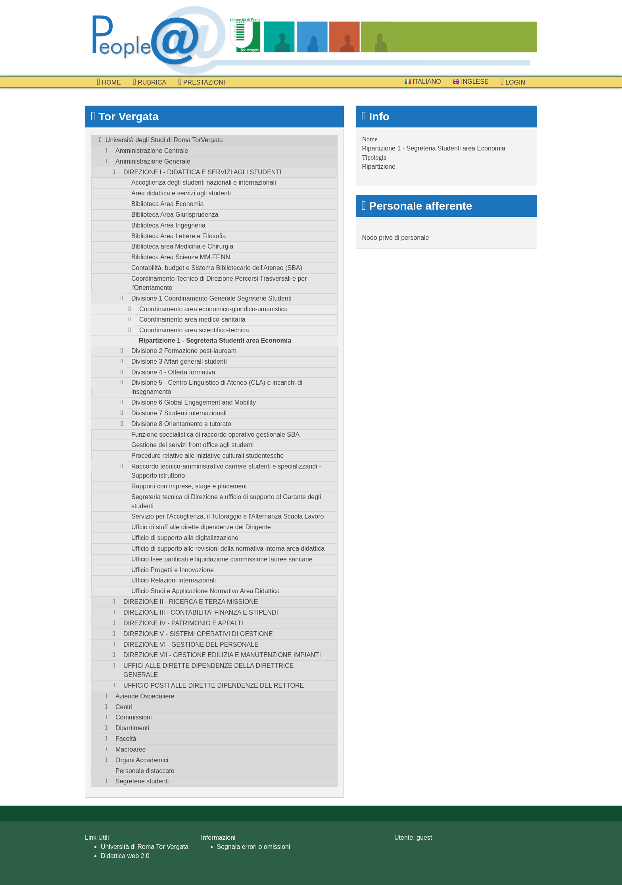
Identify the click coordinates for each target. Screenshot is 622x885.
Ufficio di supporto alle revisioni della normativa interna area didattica (227, 548)
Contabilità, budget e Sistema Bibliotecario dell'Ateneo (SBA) (216, 267)
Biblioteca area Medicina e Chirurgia (182, 246)
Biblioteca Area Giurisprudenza (175, 214)
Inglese (471, 81)
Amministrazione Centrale (151, 150)
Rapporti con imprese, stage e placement (189, 486)
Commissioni (133, 717)
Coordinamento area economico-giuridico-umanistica (213, 309)
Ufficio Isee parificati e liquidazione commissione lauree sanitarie (222, 559)
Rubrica (150, 81)
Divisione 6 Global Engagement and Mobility (193, 402)
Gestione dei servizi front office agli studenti (192, 445)
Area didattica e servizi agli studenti (181, 193)
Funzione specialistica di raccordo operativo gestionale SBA (215, 434)
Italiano (423, 81)
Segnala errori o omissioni (253, 846)
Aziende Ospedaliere (145, 696)
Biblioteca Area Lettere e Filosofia (178, 236)
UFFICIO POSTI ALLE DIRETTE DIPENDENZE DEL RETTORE (213, 685)
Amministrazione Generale (152, 161)
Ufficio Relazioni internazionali (173, 580)
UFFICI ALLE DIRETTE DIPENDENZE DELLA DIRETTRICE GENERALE (208, 670)
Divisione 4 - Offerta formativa (173, 372)
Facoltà (125, 738)
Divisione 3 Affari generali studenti (179, 361)
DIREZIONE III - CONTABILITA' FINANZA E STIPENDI (200, 612)
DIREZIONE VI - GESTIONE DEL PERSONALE (191, 644)
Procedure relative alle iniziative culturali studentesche (207, 455)
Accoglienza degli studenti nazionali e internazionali (203, 182)
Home (109, 81)
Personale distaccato (145, 770)
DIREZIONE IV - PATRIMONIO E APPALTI (183, 623)
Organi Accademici (141, 760)
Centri (123, 707)
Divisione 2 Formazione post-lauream (183, 350)
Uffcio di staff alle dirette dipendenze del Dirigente (201, 527)
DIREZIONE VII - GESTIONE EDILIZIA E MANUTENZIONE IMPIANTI (222, 655)
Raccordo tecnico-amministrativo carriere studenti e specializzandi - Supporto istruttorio (226, 471)
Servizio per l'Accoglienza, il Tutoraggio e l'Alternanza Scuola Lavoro (227, 516)
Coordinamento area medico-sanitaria (192, 319)
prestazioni (201, 81)
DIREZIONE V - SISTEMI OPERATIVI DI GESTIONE (198, 633)
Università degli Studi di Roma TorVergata (164, 140)
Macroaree (130, 749)
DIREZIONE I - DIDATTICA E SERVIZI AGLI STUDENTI (202, 172)
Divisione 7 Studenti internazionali (179, 413)
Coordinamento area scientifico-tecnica (194, 330)
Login (513, 81)
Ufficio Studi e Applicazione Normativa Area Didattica (205, 591)
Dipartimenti (132, 728)
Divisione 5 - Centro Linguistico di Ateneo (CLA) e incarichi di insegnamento (216, 387)
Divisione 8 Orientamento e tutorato (181, 423)
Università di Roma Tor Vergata (144, 846)
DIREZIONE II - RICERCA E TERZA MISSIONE (190, 601)
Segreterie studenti (142, 781)
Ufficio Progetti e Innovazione (172, 570)
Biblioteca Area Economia (167, 204)
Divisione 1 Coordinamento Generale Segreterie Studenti (211, 298)
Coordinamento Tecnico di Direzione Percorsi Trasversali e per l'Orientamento (219, 283)
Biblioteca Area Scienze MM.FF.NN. (181, 257)
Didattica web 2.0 (125, 855)
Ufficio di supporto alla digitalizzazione (184, 537)
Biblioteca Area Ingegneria (168, 225)
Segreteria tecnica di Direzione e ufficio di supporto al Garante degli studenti (226, 501)
